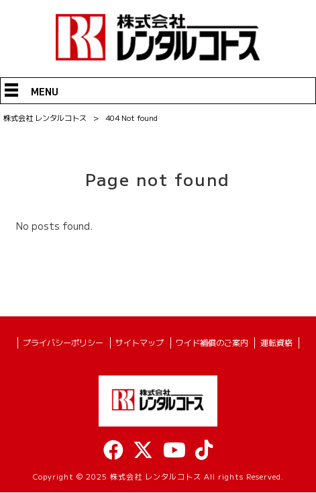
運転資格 (276, 342)
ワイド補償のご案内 (212, 342)
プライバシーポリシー (63, 342)
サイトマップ (139, 342)
